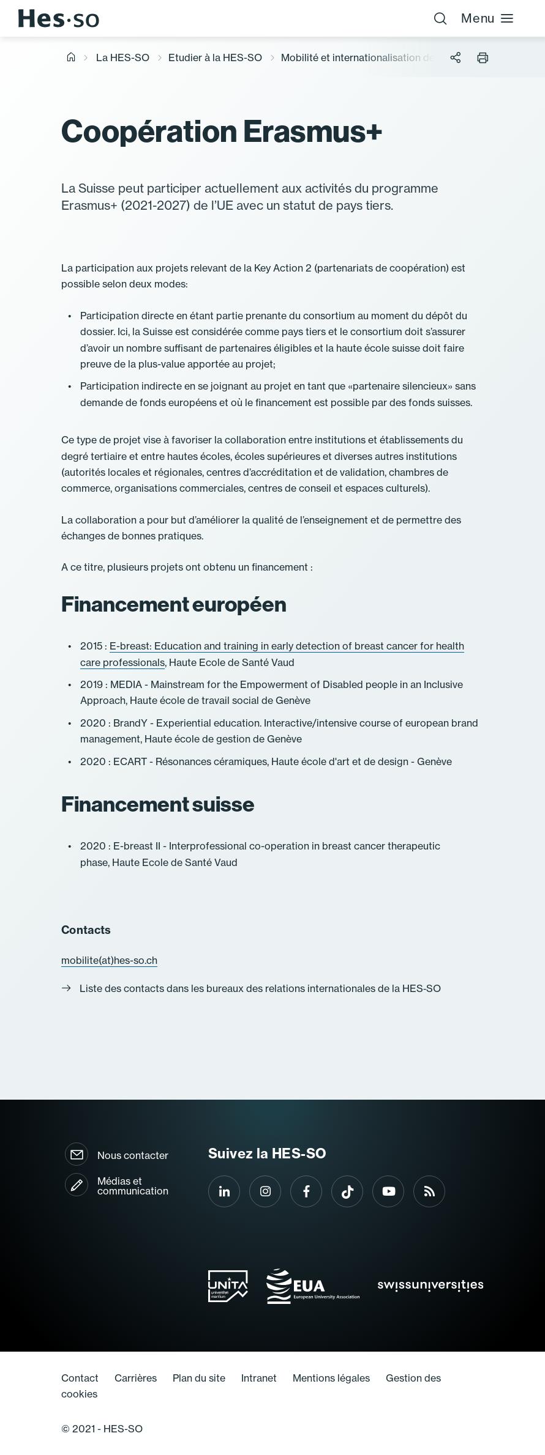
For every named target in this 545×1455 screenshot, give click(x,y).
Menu (487, 18)
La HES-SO (122, 57)
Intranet (259, 1378)
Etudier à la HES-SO (215, 57)
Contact (80, 1378)
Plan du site (199, 1378)
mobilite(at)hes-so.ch (109, 960)
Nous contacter (132, 1155)
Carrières (136, 1378)
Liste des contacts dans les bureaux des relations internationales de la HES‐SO (251, 988)
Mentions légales (331, 1378)
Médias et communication (132, 1186)
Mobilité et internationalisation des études (377, 57)
